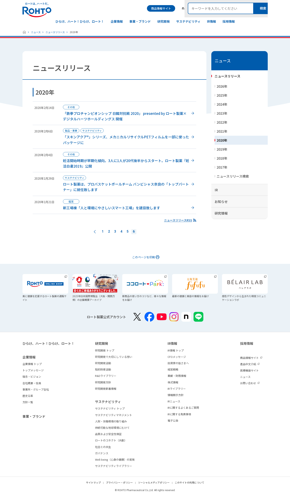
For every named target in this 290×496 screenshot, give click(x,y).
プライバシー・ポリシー (119, 482)
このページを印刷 (143, 257)
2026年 (222, 86)
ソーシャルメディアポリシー (154, 482)
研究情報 (221, 213)
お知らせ (221, 201)
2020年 (222, 140)
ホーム (24, 32)
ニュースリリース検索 (233, 176)
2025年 (222, 95)
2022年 (222, 122)
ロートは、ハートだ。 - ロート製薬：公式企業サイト (36, 9)
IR (216, 189)
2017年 (222, 167)
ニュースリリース (55, 32)
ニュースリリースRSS (178, 220)
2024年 (222, 104)
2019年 (222, 149)
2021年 (222, 131)
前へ (94, 231)
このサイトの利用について (189, 482)
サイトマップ (93, 482)
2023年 (222, 113)
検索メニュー (264, 8)
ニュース (36, 32)
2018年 (222, 158)
